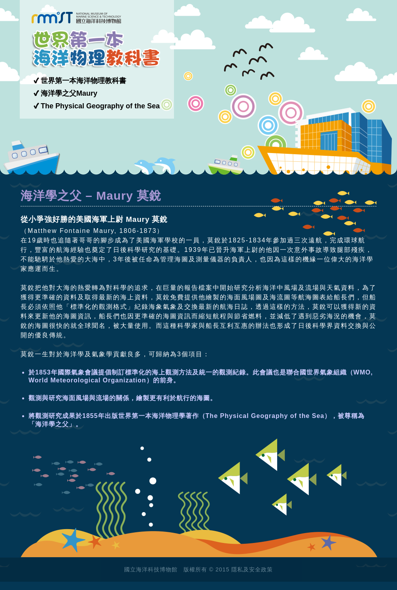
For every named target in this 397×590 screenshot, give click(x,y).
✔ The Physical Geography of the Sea (97, 106)
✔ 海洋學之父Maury (65, 93)
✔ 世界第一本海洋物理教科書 (80, 81)
